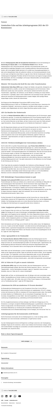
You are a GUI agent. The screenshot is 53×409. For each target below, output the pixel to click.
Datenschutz (12, 403)
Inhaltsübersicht (13, 400)
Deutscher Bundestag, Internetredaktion (12, 382)
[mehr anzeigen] (26, 341)
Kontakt (6, 400)
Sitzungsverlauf (4, 363)
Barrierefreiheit (4, 403)
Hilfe (2, 400)
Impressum (18, 403)
